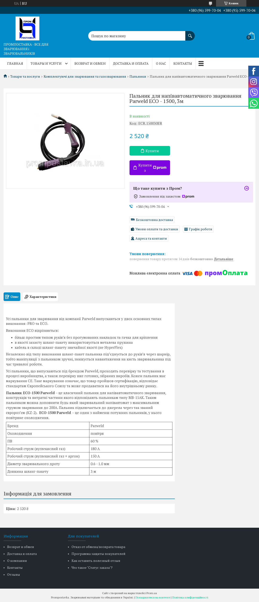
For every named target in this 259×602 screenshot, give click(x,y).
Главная (15, 63)
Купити (152, 150)
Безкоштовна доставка (154, 219)
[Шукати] (190, 33)
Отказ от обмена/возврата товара (98, 546)
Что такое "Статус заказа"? (92, 567)
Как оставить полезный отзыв (96, 560)
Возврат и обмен (90, 63)
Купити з (152, 167)
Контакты (182, 63)
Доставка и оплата (131, 63)
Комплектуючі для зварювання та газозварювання (85, 76)
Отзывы (13, 574)
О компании (17, 560)
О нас (161, 63)
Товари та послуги (25, 76)
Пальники (138, 76)
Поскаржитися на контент (152, 597)
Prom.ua (151, 593)
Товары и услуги (46, 63)
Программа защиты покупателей (98, 553)
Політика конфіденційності (190, 597)
